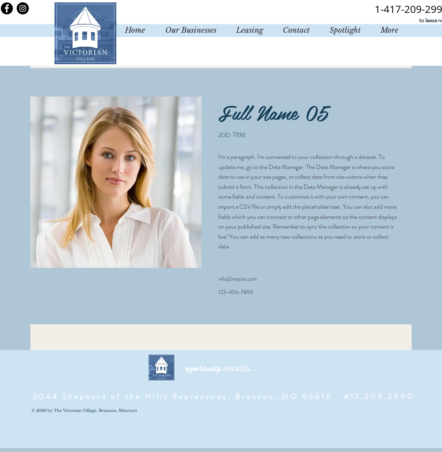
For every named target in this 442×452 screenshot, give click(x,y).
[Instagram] (23, 8)
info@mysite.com (237, 279)
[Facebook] (7, 8)
